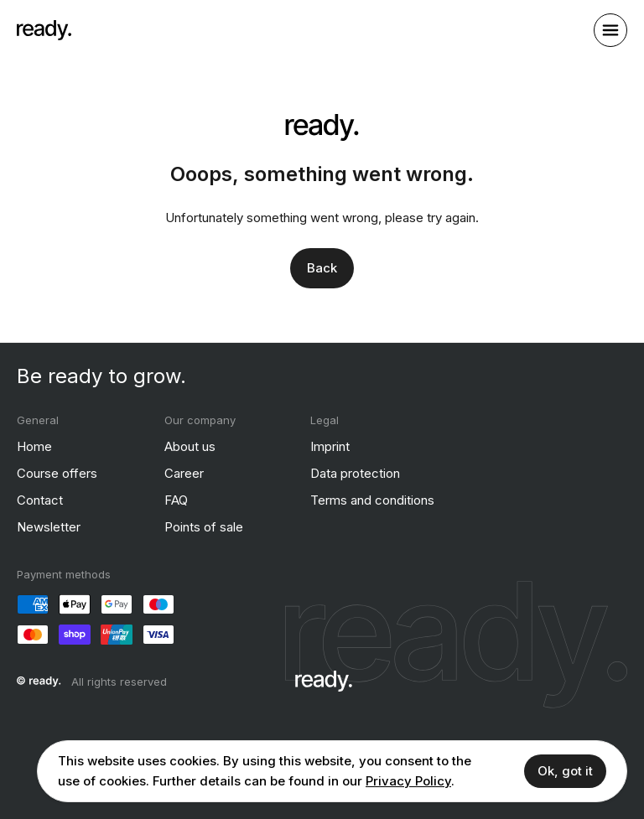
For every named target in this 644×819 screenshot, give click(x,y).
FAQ (176, 500)
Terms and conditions (372, 500)
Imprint (330, 446)
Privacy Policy (408, 781)
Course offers (57, 473)
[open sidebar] (610, 30)
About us (190, 446)
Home (34, 446)
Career (184, 473)
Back (322, 268)
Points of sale (203, 527)
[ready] (44, 30)
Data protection (355, 473)
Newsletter (48, 527)
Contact (40, 500)
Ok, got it (565, 771)
